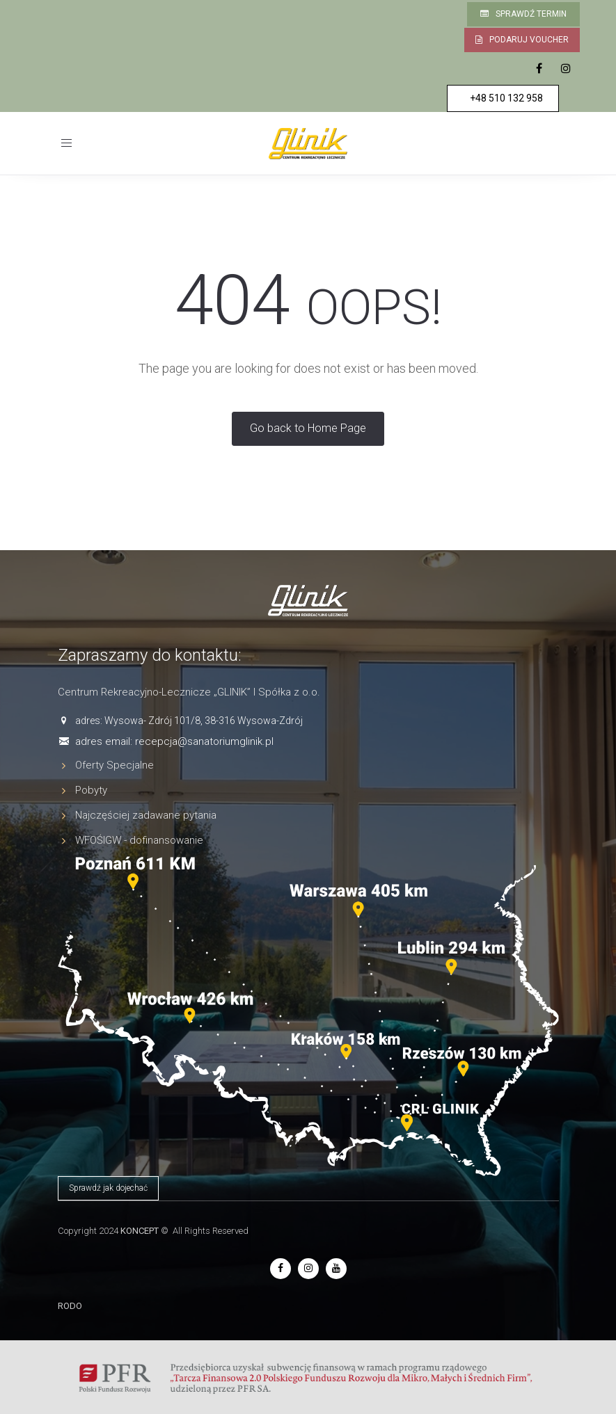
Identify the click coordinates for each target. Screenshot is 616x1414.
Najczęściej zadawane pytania (145, 815)
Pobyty (91, 790)
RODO (70, 1306)
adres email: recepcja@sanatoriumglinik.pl (174, 741)
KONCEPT (139, 1231)
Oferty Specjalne (114, 765)
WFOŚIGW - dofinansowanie (139, 840)
